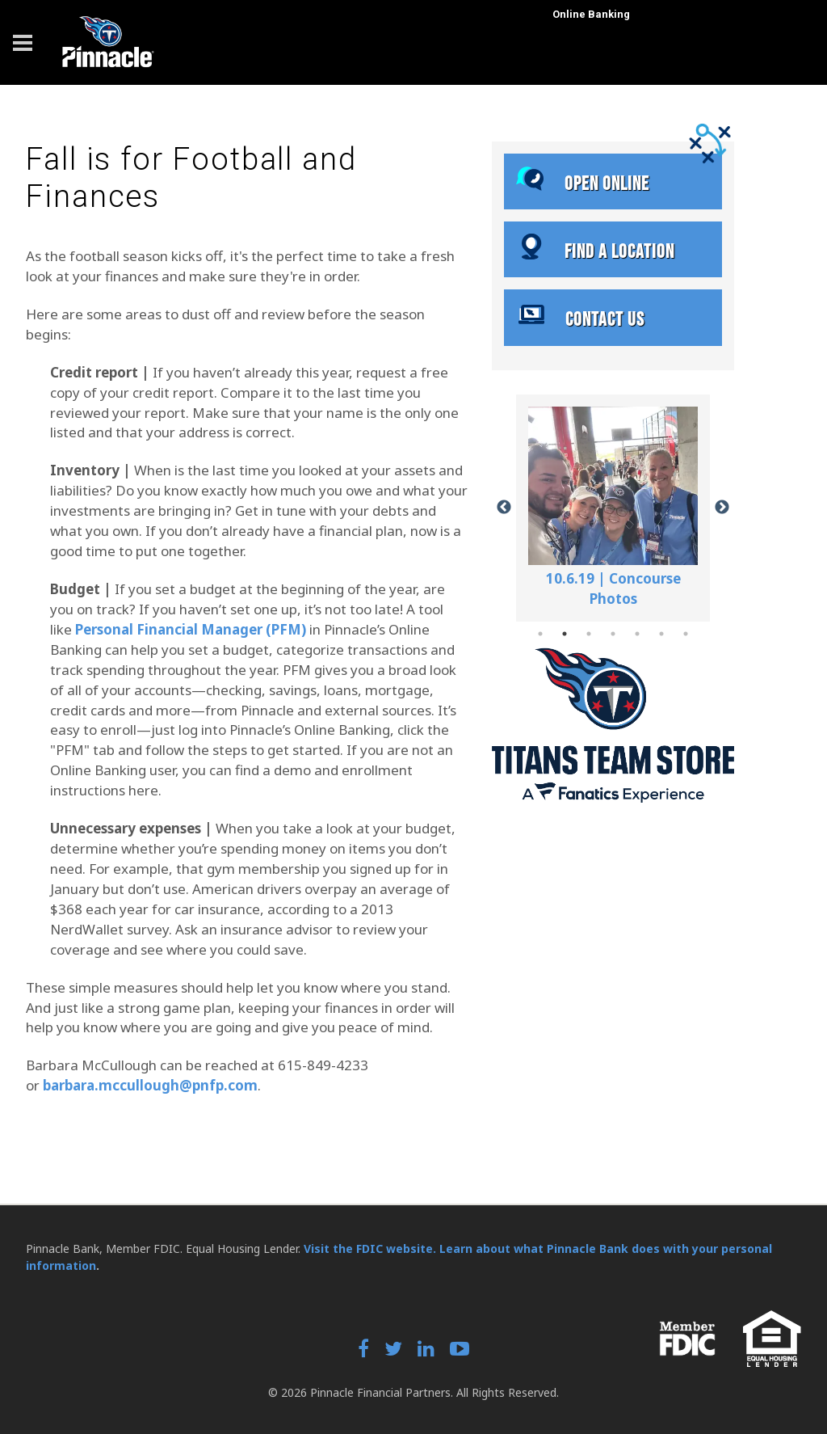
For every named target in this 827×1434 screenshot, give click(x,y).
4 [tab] (613, 634)
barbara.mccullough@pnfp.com (150, 1085)
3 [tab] (589, 634)
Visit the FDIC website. (370, 1248)
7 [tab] (686, 634)
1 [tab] (540, 634)
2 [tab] (564, 634)
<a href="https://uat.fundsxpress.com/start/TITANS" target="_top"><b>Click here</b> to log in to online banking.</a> (689, 77)
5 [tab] (637, 634)
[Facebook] (363, 1350)
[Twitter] (393, 1350)
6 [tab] (661, 634)
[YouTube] (459, 1350)
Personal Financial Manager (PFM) (190, 629)
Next (722, 508)
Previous (504, 508)
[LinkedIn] (426, 1350)
